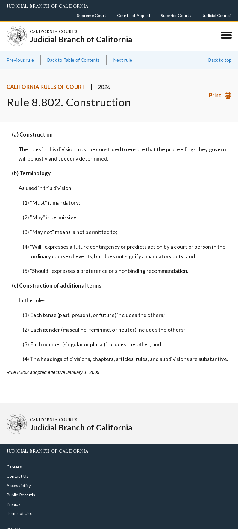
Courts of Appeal (133, 15)
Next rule (122, 52)
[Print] (220, 88)
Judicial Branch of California (47, 6)
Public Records (21, 487)
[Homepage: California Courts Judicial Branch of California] (14, 33)
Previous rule (20, 52)
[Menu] (226, 35)
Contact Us (18, 469)
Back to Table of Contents (73, 52)
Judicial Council (217, 15)
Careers (14, 460)
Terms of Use (19, 506)
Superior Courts (176, 15)
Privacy (13, 497)
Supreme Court (91, 15)
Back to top (219, 52)
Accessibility (19, 478)
